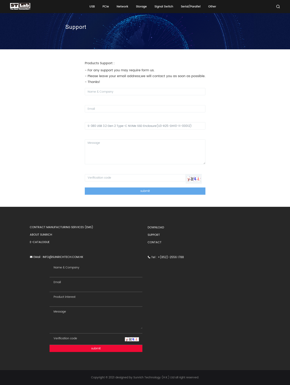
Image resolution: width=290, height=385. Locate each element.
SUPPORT (154, 235)
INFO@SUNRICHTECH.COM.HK (63, 257)
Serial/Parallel (191, 6)
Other (212, 6)
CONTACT (155, 242)
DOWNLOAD (156, 227)
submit (145, 191)
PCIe (106, 6)
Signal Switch (163, 6)
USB (92, 6)
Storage (141, 6)
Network (122, 6)
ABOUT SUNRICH (41, 234)
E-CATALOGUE (40, 242)
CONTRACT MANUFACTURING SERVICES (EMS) (61, 227)
